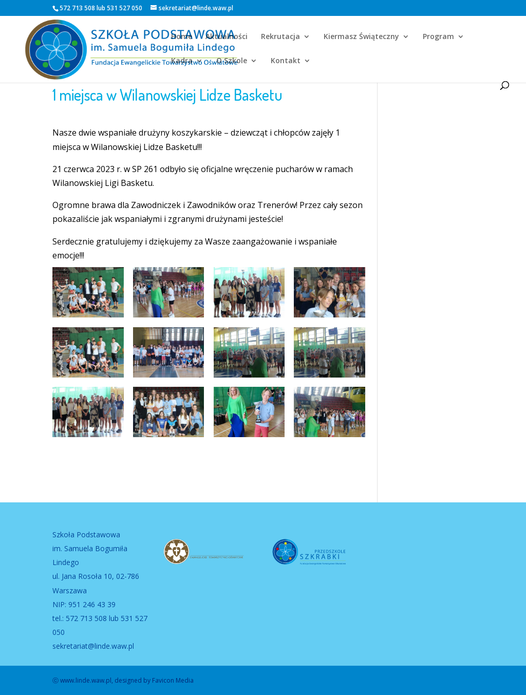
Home (181, 37)
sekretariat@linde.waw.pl (93, 646)
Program (438, 37)
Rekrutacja (280, 37)
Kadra (182, 61)
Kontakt (285, 61)
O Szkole (231, 61)
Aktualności (226, 37)
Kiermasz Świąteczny (361, 37)
